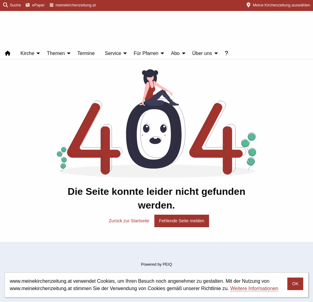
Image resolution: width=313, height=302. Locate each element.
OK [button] (295, 283)
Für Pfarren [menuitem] (146, 53)
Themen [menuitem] (56, 53)
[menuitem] (35, 5)
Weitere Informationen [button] (254, 288)
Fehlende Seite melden (181, 220)
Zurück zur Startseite (129, 220)
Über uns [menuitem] (202, 53)
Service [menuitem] (113, 53)
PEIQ (167, 264)
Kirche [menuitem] (27, 53)
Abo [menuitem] (175, 53)
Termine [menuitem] (86, 53)
